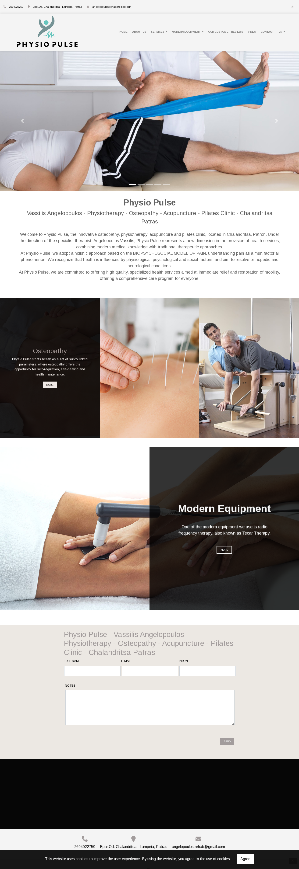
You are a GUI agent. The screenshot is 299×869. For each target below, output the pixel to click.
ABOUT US (139, 31)
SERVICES (158, 31)
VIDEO (252, 31)
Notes (70, 685)
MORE (49, 385)
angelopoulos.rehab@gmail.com (111, 6)
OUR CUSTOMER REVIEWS (225, 31)
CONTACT (267, 31)
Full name (72, 661)
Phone (184, 661)
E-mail (126, 661)
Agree (245, 859)
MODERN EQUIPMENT (186, 31)
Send (227, 735)
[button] (22, 121)
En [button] (280, 31)
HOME (123, 31)
